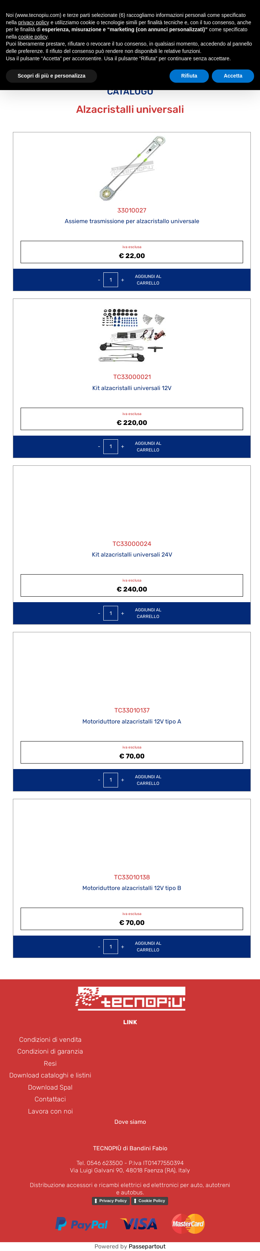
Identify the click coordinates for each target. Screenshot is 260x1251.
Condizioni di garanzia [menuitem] (50, 1051)
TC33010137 (132, 710)
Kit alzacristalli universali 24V (132, 554)
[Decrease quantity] (99, 279)
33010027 (131, 210)
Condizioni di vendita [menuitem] (50, 1040)
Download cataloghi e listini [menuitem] (50, 1075)
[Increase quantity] (122, 279)
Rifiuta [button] (189, 76)
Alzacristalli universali (130, 109)
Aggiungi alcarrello (148, 280)
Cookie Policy (152, 1200)
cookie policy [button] (32, 37)
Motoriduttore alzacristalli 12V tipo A (131, 721)
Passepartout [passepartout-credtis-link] (147, 1246)
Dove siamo (130, 1121)
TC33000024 (132, 543)
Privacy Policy (113, 1200)
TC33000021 (132, 376)
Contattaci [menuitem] (50, 1099)
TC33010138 (132, 877)
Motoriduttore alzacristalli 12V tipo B (131, 887)
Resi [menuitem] (50, 1063)
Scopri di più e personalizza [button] (51, 76)
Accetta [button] (233, 76)
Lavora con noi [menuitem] (50, 1111)
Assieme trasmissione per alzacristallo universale (132, 221)
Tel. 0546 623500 (99, 1162)
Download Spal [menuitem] (50, 1087)
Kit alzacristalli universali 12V (131, 388)
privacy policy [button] (33, 22)
